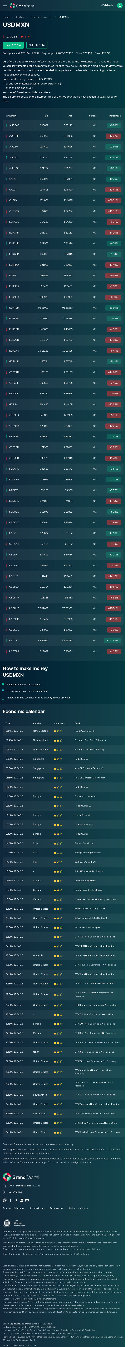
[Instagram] (5, 1200)
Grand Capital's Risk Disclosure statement (35, 1298)
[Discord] (27, 1200)
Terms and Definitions (13, 1208)
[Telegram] (16, 1200)
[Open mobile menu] (5, 5)
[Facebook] (10, 1200)
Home (6, 17)
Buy (13, 45)
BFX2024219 (31, 1327)
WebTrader (107, 5)
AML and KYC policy (78, 1208)
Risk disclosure (37, 1208)
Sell (37, 45)
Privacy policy (56, 1208)
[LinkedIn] (21, 1200)
